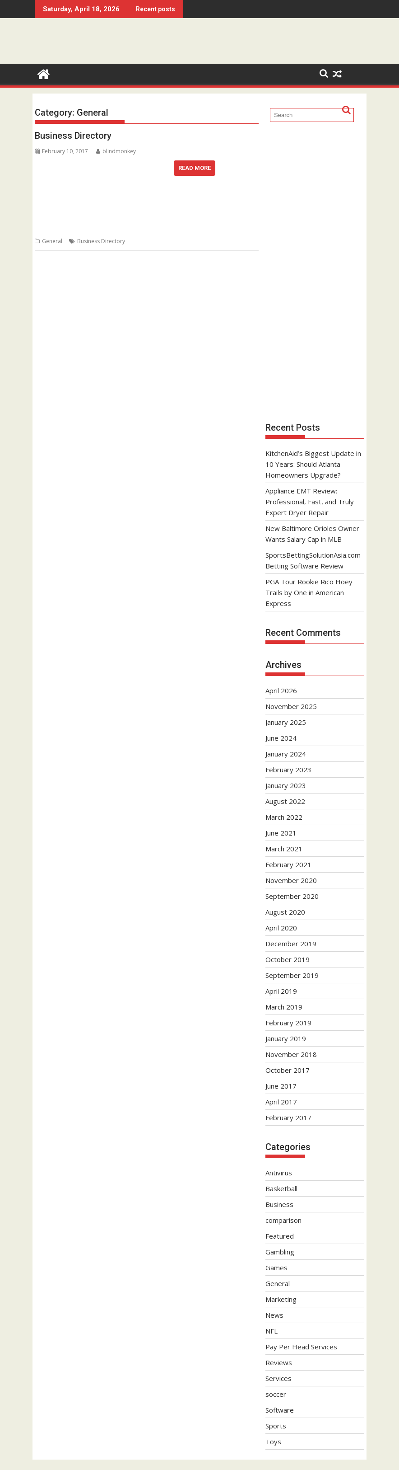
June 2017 (281, 1085)
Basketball (281, 1188)
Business (279, 1204)
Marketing (281, 1299)
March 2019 (283, 1006)
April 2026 (281, 690)
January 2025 (285, 722)
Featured (279, 1235)
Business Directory (73, 135)
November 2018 (291, 1054)
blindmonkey (116, 151)
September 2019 (292, 975)
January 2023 (285, 785)
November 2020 (291, 880)
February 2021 (288, 864)
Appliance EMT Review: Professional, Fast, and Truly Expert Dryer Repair (309, 501)
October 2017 (287, 1070)
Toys (273, 1441)
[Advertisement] (314, 271)
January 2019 (285, 1038)
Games (276, 1267)
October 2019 (287, 959)
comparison (283, 1220)
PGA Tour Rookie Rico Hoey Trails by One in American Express (309, 592)
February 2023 (288, 769)
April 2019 (281, 991)
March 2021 (283, 848)
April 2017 (281, 1101)
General (52, 241)
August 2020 (285, 911)
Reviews (278, 1362)
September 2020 (292, 896)
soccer (275, 1394)
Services (278, 1378)
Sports (275, 1425)
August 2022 (285, 801)
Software (279, 1409)
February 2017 (288, 1117)
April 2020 (281, 927)
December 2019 (290, 943)
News (274, 1315)
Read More (194, 167)
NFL (271, 1330)
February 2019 (288, 1022)
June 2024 (281, 737)
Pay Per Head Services (301, 1346)
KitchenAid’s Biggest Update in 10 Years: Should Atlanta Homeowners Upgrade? (313, 464)
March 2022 (283, 817)
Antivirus (278, 1172)
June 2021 (281, 832)
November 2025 (291, 706)
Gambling (279, 1251)
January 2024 (285, 753)
